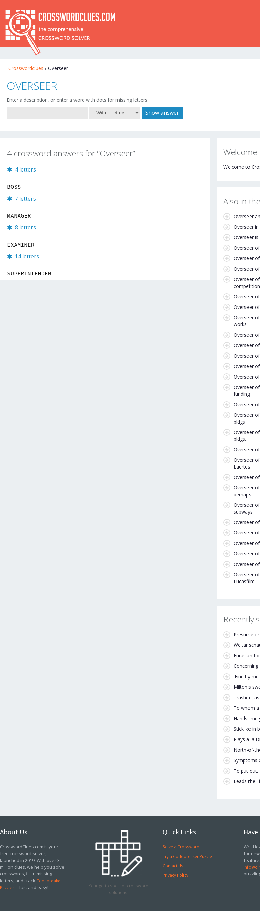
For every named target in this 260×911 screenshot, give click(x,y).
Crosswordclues (25, 68)
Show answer (162, 112)
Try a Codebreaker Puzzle (187, 856)
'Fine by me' (247, 676)
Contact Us (172, 865)
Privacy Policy (175, 875)
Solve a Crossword (180, 846)
